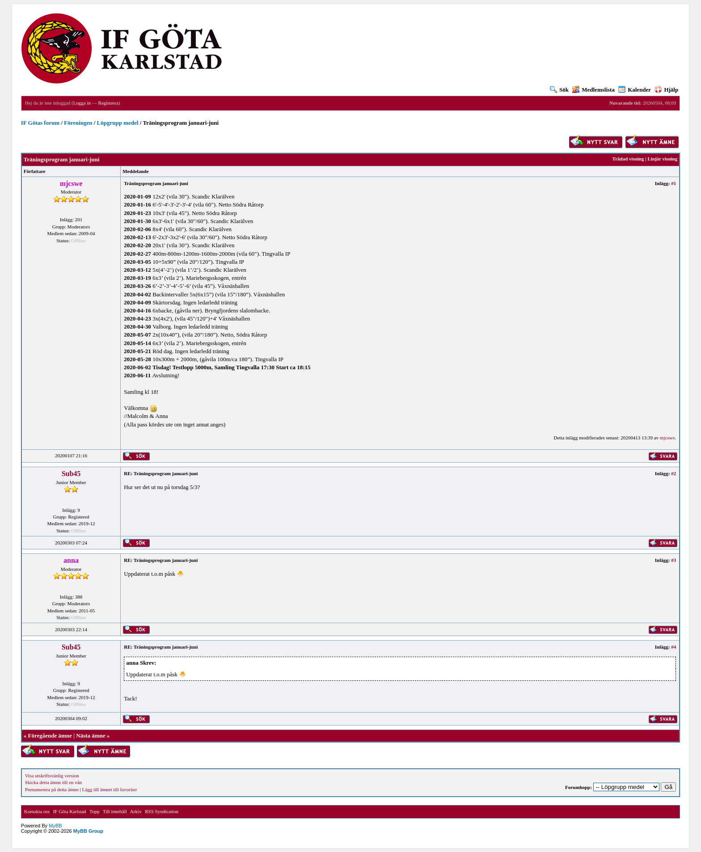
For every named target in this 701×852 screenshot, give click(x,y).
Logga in (82, 102)
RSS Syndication (161, 811)
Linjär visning (662, 158)
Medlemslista (593, 89)
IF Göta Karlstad (69, 811)
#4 (673, 647)
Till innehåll (115, 811)
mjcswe (667, 437)
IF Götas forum (40, 122)
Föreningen (78, 122)
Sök (559, 89)
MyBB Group (88, 831)
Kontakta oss (37, 811)
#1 (673, 183)
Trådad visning (628, 158)
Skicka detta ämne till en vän (53, 782)
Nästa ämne (90, 735)
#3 (673, 560)
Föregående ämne (50, 735)
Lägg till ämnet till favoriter (109, 789)
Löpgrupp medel (118, 122)
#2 (673, 473)
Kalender (634, 89)
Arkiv (136, 811)
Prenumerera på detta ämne (52, 789)
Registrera (108, 102)
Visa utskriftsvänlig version (52, 775)
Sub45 (71, 473)
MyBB (55, 825)
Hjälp (666, 89)
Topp (94, 811)
